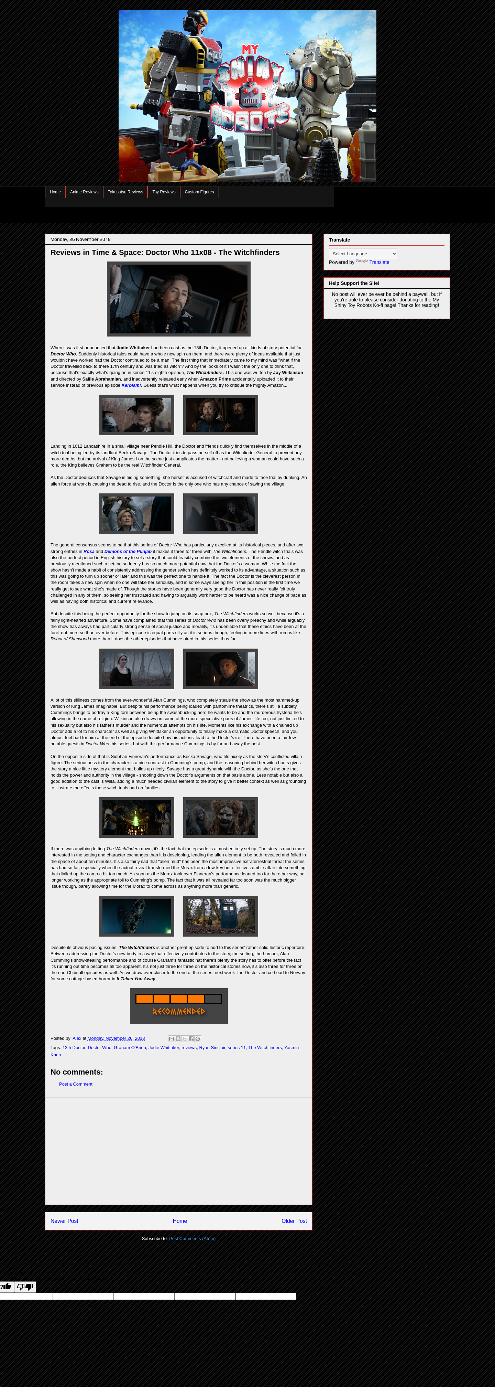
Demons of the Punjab (128, 551)
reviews (189, 1047)
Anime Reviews (84, 192)
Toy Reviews (163, 192)
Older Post (294, 1221)
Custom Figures (199, 192)
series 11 (237, 1047)
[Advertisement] (179, 1151)
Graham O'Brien (130, 1047)
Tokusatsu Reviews (125, 192)
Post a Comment (75, 1084)
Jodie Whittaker (163, 1047)
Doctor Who (99, 1047)
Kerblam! (131, 385)
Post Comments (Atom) (192, 1238)
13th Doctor (74, 1047)
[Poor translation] (25, 1287)
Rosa (89, 551)
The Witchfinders (265, 1047)
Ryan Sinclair (212, 1047)
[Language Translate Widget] (363, 253)
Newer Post (64, 1221)
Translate (372, 262)
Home (55, 192)
